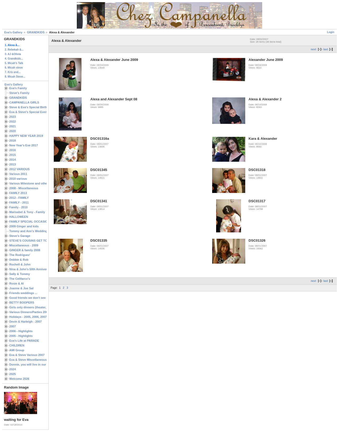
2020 (12, 131)
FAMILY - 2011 (19, 202)
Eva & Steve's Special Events (29, 112)
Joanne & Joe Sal (21, 288)
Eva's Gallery (13, 32)
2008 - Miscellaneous (23, 188)
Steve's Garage (19, 235)
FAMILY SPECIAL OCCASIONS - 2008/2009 (38, 221)
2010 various (18, 178)
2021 (12, 126)
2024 (12, 369)
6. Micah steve (14, 67)
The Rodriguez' (19, 254)
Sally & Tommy (19, 274)
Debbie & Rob (18, 259)
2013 (12, 164)
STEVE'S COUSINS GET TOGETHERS (35, 240)
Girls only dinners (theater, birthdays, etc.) (38, 307)
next (313, 49)
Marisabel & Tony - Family (27, 212)
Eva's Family (18, 88)
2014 (12, 159)
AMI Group (16, 350)
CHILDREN (16, 345)
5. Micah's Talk (14, 63)
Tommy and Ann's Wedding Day (31, 231)
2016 (12, 150)
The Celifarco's (19, 278)
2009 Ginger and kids (24, 226)
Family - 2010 (18, 207)
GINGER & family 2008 (24, 250)
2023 (12, 116)
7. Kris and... (12, 72)
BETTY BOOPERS (21, 302)
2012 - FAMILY (19, 197)
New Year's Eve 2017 (23, 145)
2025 (12, 374)
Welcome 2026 (19, 378)
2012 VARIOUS (19, 169)
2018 (12, 140)
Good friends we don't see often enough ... (38, 297)
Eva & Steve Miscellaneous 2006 (31, 359)
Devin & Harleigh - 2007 (25, 321)
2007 (12, 326)
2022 (12, 121)
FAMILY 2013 (18, 193)
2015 (12, 154)
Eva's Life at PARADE (24, 340)
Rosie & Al (16, 283)
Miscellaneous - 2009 (23, 245)
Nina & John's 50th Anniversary (31, 269)
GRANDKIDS (36, 32)
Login (330, 32)
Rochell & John (19, 264)
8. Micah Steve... (15, 76)
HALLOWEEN (18, 216)
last (325, 49)
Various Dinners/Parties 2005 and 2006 (36, 312)
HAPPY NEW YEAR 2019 (26, 135)
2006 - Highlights (21, 331)
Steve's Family (19, 92)
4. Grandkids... (14, 58)
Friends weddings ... (23, 293)
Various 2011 (18, 173)
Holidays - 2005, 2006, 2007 (28, 316)
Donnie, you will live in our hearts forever (37, 364)
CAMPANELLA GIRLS (24, 102)
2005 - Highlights (21, 335)
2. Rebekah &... (14, 49)
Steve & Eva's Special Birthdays (31, 107)
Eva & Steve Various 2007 (27, 355)
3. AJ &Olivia (13, 54)
